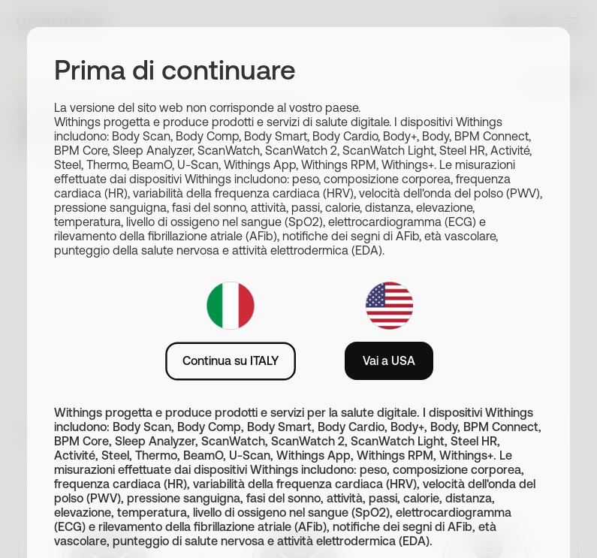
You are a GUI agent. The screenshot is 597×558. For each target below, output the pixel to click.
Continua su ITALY (230, 360)
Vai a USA (389, 360)
